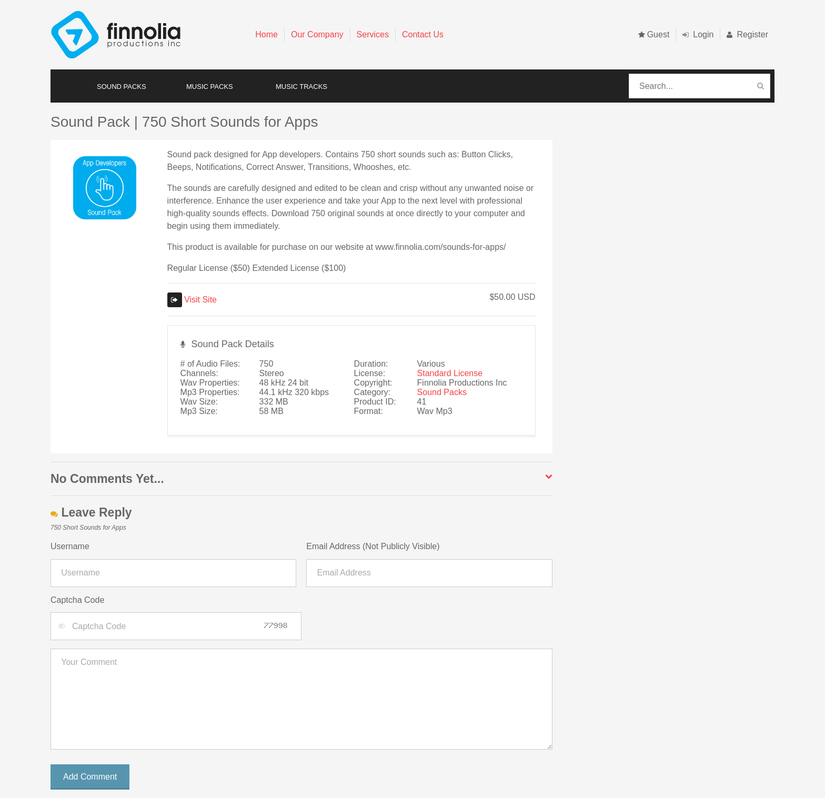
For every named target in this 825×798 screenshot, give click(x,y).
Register (747, 34)
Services (373, 34)
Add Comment (90, 776)
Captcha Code (77, 599)
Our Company (317, 34)
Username (70, 546)
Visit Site (192, 299)
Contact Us (423, 34)
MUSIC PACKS (209, 86)
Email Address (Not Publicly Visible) (372, 546)
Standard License (450, 373)
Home (266, 34)
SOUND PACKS (121, 86)
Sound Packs (442, 392)
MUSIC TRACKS (301, 86)
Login (697, 34)
